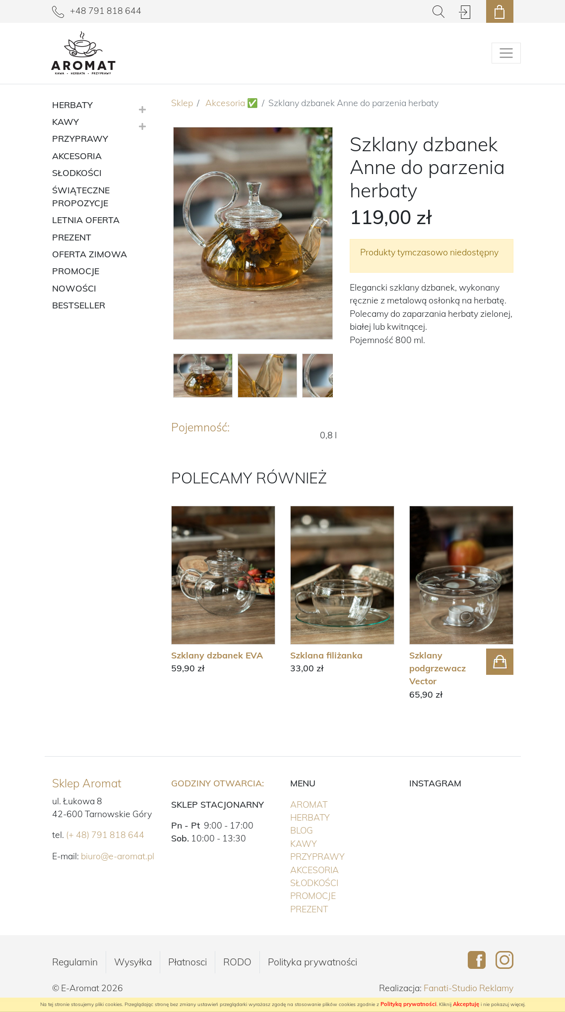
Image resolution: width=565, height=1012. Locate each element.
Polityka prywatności (312, 962)
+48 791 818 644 (96, 10)
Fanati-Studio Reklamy (468, 987)
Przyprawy (338, 856)
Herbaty (330, 817)
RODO (237, 962)
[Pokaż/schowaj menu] (506, 53)
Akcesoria (335, 869)
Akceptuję (466, 1004)
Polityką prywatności (408, 1004)
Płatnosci (187, 962)
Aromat (329, 804)
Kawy (324, 843)
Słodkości (334, 882)
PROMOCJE (333, 895)
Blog (301, 830)
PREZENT (329, 908)
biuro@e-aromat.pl (117, 855)
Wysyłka (133, 962)
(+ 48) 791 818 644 (105, 834)
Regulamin (75, 962)
